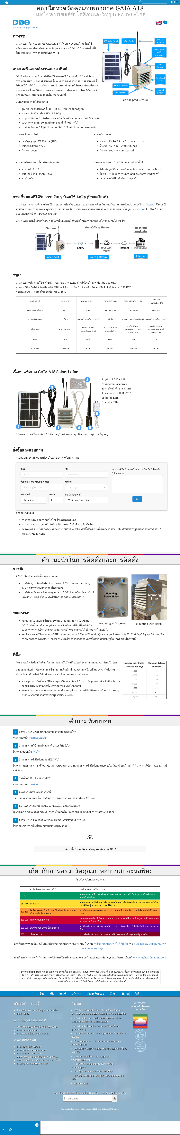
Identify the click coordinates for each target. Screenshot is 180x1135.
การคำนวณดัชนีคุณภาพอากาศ (31, 1050)
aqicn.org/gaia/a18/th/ (28, 27)
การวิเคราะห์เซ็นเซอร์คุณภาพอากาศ (33, 1033)
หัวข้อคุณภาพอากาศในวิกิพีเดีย (111, 943)
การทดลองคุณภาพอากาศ (28, 1030)
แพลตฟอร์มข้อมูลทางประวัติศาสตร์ (33, 1063)
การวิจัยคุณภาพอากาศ (30, 1020)
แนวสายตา (139, 209)
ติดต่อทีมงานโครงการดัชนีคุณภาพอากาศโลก (37, 1010)
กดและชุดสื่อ (23, 1013)
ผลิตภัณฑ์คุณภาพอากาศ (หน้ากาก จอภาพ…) (37, 1056)
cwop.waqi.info (79, 1044)
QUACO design (81, 1083)
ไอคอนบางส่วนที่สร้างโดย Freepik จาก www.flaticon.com (90, 1058)
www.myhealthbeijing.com (149, 957)
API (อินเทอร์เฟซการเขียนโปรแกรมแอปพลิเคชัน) (39, 1060)
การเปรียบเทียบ (37, 737)
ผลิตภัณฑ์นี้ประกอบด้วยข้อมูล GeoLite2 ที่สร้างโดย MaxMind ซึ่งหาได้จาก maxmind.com (96, 1020)
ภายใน (36, 751)
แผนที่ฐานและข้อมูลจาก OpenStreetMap (93, 1071)
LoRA (150, 204)
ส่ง (114, 1098)
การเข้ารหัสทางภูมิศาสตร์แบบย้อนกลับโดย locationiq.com (92, 1065)
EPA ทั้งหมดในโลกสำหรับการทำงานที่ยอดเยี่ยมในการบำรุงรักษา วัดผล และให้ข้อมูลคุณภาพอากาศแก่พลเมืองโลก (98, 1012)
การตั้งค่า (34, 784)
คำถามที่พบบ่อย (25, 1040)
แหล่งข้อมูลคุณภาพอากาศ (29, 1046)
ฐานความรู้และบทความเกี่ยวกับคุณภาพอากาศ (38, 1026)
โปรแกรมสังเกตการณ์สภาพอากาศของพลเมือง (95, 1041)
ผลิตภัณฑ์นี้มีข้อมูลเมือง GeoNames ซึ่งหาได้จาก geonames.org (95, 1028)
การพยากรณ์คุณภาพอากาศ (29, 1053)
